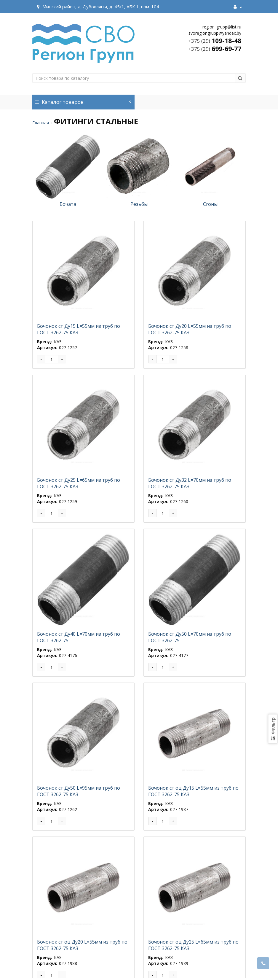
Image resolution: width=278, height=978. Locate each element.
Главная (40, 122)
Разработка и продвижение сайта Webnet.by (148, 966)
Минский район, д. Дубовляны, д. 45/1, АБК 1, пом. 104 (97, 6)
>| (72, 922)
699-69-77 (214, 48)
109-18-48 (214, 40)
